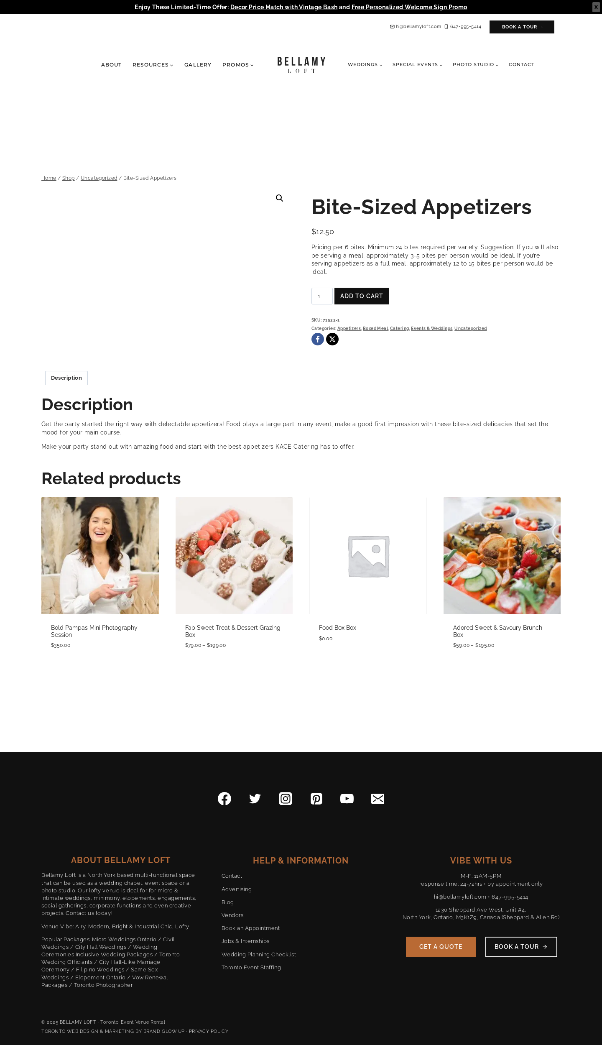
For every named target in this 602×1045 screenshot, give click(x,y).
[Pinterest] (316, 798)
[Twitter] (255, 798)
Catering (399, 328)
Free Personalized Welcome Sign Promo (409, 7)
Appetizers (349, 328)
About (111, 64)
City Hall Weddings (100, 947)
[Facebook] (317, 339)
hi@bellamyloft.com (460, 897)
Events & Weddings (431, 328)
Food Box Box (337, 627)
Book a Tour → (523, 27)
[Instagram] (285, 798)
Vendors (233, 915)
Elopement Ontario (100, 977)
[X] (332, 339)
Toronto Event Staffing (251, 967)
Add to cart (361, 296)
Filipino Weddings (100, 969)
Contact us (80, 913)
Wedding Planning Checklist (259, 954)
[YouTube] (347, 798)
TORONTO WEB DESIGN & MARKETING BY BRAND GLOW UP (113, 1031)
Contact (521, 64)
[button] (279, 198)
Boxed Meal (375, 328)
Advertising (237, 889)
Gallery (198, 64)
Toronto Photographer (103, 985)
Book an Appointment (251, 928)
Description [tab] (66, 378)
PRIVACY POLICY (209, 1031)
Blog (228, 902)
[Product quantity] (322, 296)
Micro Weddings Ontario (124, 939)
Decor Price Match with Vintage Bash (284, 7)
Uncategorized (470, 328)
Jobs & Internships (246, 941)
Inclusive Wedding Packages (114, 954)
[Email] (378, 798)
